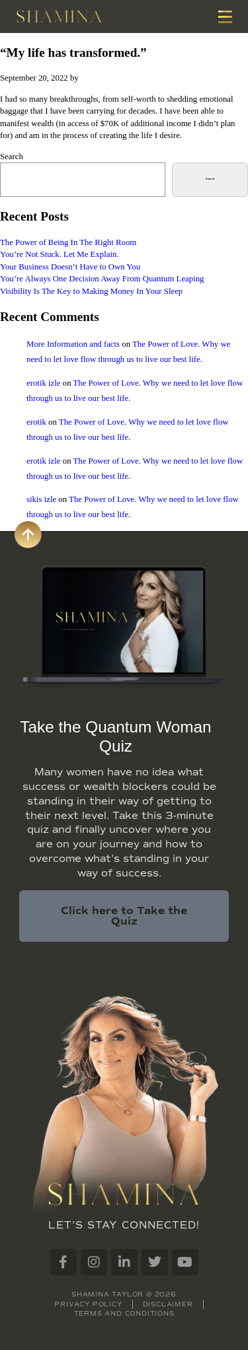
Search (11, 156)
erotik (36, 422)
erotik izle (43, 383)
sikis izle (41, 499)
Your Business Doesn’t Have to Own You (70, 266)
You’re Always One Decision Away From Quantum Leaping (102, 278)
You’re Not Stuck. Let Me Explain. (59, 254)
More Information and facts (73, 344)
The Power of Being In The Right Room (68, 242)
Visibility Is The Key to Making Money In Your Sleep (91, 291)
